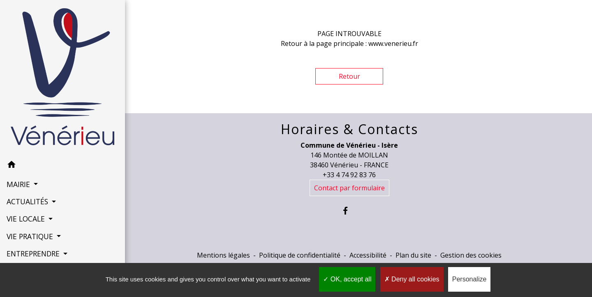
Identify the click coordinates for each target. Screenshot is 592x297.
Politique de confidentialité (299, 255)
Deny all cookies (411, 279)
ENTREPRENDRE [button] (33, 241)
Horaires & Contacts (349, 129)
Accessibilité (367, 255)
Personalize (469, 279)
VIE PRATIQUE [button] (30, 223)
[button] (53, 153)
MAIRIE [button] (19, 171)
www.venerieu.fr (393, 43)
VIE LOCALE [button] (26, 206)
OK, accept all (347, 279)
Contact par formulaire (349, 187)
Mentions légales (223, 255)
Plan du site (413, 255)
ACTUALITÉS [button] (28, 189)
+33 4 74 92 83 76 (349, 174)
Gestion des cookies (471, 255)
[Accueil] (53, 72)
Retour (349, 76)
